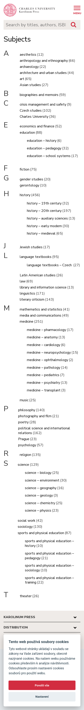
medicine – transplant (43, 390)
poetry (23, 422)
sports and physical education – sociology (49, 568)
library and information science (43, 287)
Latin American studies (38, 275)
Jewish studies (31, 247)
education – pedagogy (44, 148)
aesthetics (28, 54)
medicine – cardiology (43, 344)
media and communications (40, 315)
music (24, 400)
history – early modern (44, 226)
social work (26, 520)
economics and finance (37, 126)
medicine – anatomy (42, 337)
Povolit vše (42, 685)
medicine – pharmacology (46, 329)
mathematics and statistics (41, 309)
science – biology (38, 472)
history (25, 195)
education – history (41, 140)
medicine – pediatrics (43, 375)
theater (26, 596)
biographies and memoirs (39, 94)
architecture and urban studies (43, 72)
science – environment (42, 480)
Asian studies (30, 84)
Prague (23, 439)
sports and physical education (41, 532)
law (23, 281)
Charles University (34, 116)
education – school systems (49, 155)
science (23, 464)
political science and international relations (44, 430)
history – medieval (41, 233)
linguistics (27, 293)
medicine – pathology (43, 367)
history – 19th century (44, 203)
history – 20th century (44, 210)
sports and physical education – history (49, 543)
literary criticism (32, 299)
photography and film (35, 416)
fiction (24, 169)
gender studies (31, 179)
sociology (25, 526)
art (22, 78)
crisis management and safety (43, 104)
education (27, 132)
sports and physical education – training (49, 580)
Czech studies (31, 110)
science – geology (39, 495)
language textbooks (36, 256)
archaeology (29, 66)
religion (25, 454)
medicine (26, 321)
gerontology (29, 185)
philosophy (26, 410)
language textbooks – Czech (50, 265)
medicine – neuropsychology (49, 352)
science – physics (38, 510)
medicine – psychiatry (43, 382)
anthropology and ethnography (44, 60)
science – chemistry (40, 503)
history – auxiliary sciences (47, 218)
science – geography (40, 488)
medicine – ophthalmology (47, 359)
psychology (27, 445)
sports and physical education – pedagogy (49, 556)
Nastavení (42, 696)
